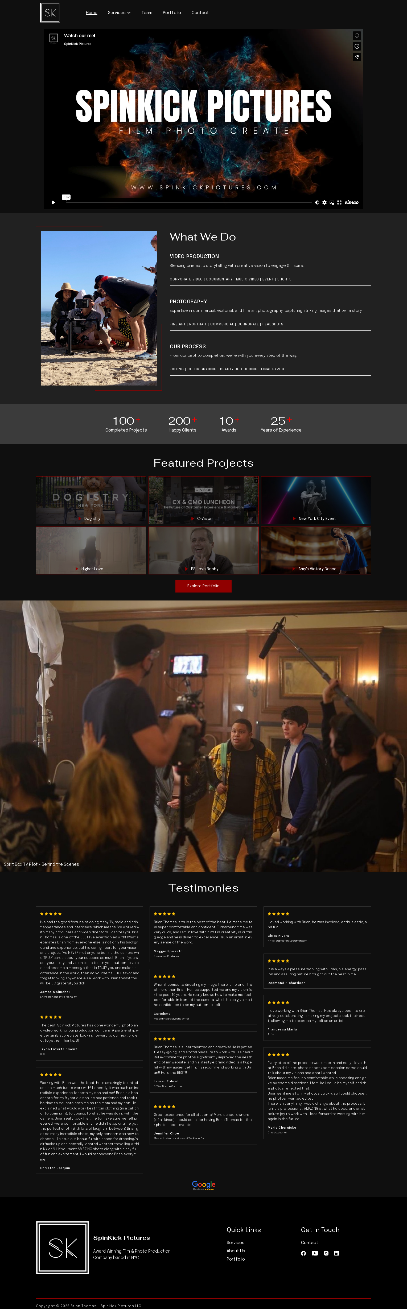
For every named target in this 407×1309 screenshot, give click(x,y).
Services (235, 1243)
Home (91, 13)
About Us (236, 1251)
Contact (200, 13)
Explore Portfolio (203, 586)
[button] (119, 13)
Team (147, 13)
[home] (50, 13)
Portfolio (172, 13)
